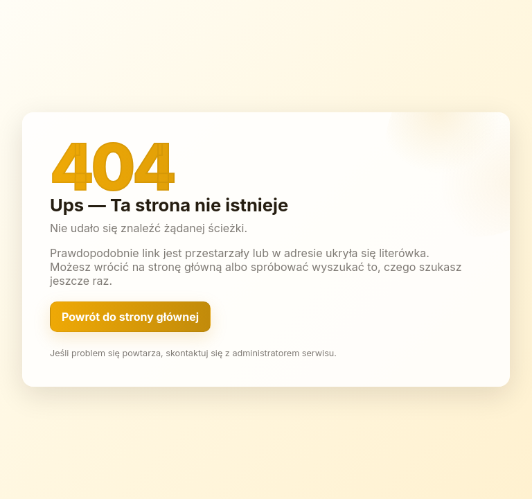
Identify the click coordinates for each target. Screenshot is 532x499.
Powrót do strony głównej (130, 317)
